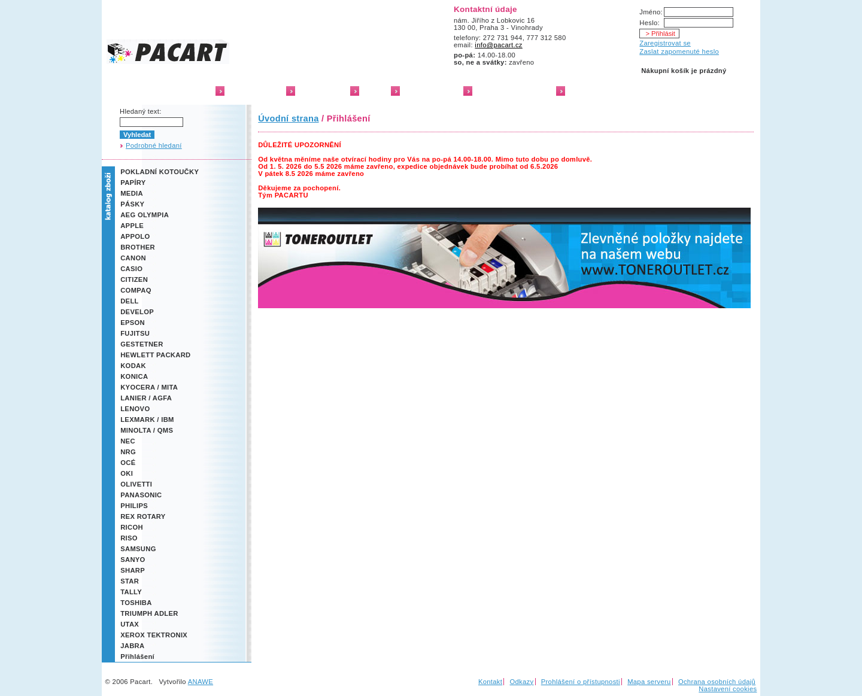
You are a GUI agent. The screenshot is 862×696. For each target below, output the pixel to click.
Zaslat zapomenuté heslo (679, 51)
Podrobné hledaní (154, 145)
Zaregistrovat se (665, 43)
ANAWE (200, 681)
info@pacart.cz (499, 44)
